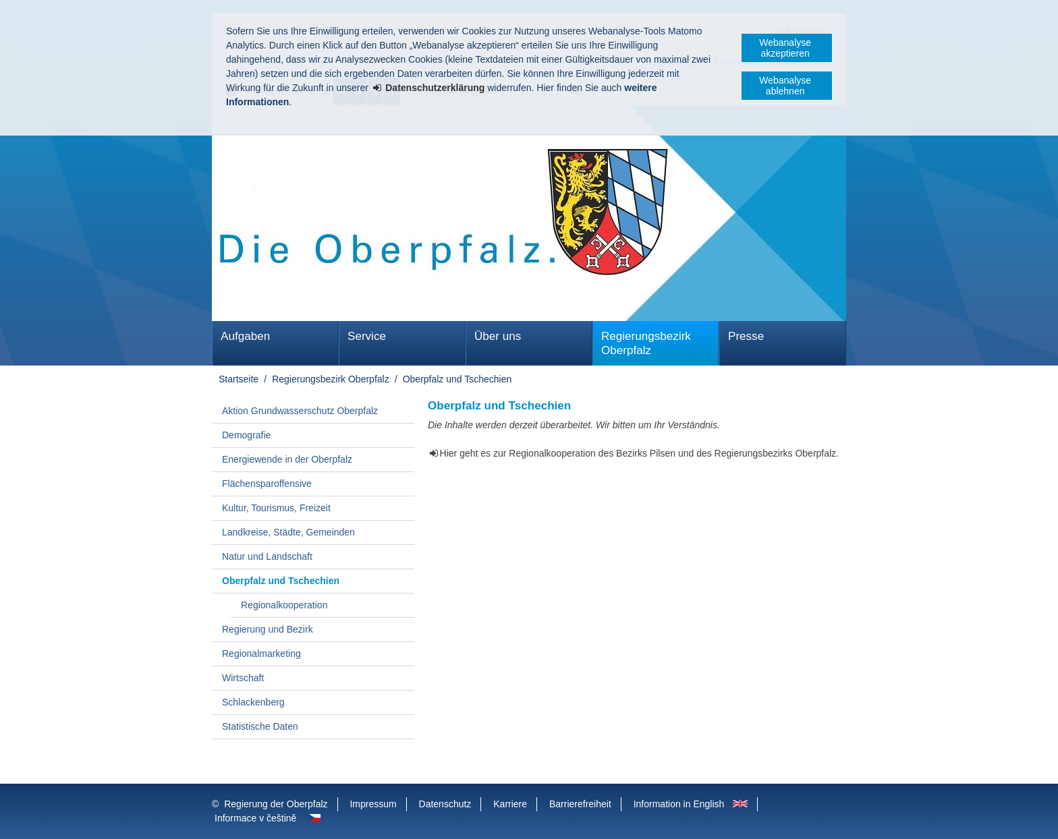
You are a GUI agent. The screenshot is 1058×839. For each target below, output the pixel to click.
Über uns (497, 336)
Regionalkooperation (284, 605)
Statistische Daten (260, 726)
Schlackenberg (253, 702)
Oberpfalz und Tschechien (457, 379)
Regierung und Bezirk (267, 629)
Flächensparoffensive (267, 483)
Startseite (238, 379)
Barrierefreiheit (580, 804)
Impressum (373, 804)
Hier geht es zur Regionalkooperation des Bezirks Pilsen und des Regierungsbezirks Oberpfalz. (639, 453)
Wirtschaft (243, 677)
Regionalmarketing (261, 653)
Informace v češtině (255, 818)
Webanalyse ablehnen (785, 85)
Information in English (679, 804)
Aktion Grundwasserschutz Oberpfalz (300, 410)
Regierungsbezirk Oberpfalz (646, 343)
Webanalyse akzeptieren (785, 48)
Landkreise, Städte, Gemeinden (288, 532)
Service (366, 336)
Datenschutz (445, 804)
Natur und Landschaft (267, 556)
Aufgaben (245, 336)
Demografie (246, 435)
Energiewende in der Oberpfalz (287, 459)
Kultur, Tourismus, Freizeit (276, 507)
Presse (746, 336)
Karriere (510, 804)
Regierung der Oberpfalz (275, 804)
